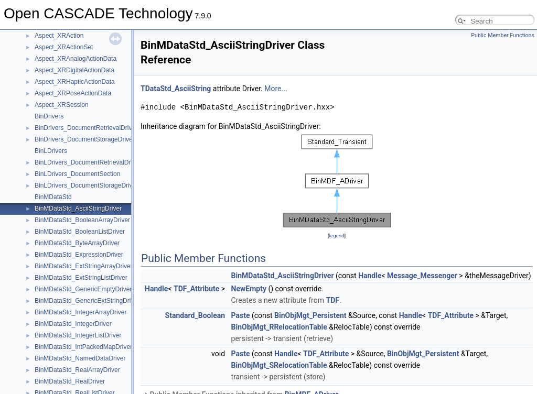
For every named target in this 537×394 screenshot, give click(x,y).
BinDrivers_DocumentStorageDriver (85, 139)
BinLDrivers (51, 151)
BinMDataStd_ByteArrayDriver (77, 243)
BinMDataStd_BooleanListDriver (80, 231)
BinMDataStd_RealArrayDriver (77, 370)
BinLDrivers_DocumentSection (77, 174)
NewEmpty (248, 288)
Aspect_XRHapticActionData (75, 81)
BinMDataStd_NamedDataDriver (80, 358)
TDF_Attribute (196, 288)
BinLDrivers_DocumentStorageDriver (86, 185)
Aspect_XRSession (62, 104)
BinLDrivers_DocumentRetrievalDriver (88, 162)
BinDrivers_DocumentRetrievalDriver (86, 128)
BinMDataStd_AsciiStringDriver (78, 208)
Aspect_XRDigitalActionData (74, 70)
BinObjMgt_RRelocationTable (279, 327)
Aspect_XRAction (59, 35)
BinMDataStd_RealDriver (70, 381)
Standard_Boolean (195, 315)
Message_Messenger (422, 275)
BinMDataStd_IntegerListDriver (78, 335)
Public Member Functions (502, 35)
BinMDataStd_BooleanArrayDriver (82, 220)
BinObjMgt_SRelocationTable (279, 365)
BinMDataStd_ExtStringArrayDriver (84, 266)
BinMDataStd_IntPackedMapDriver (83, 347)
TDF (332, 300)
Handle (369, 275)
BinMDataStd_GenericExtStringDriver (87, 300)
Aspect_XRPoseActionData (73, 93)
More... (275, 88)
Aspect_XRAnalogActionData (75, 58)
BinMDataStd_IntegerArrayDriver (80, 312)
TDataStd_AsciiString (176, 88)
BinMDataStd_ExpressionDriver (79, 254)
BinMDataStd (53, 197)
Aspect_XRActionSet (64, 47)
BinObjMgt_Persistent (310, 315)
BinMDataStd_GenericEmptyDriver (83, 289)
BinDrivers (49, 116)
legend (336, 235)
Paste (240, 315)
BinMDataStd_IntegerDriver (73, 323)
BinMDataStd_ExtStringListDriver (81, 277)
